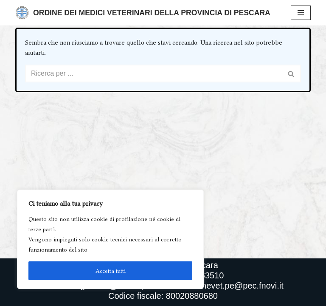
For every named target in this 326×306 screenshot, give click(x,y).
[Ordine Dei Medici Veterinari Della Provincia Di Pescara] (142, 13)
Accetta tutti (111, 270)
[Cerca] (153, 73)
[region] (110, 239)
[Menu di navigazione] (301, 13)
